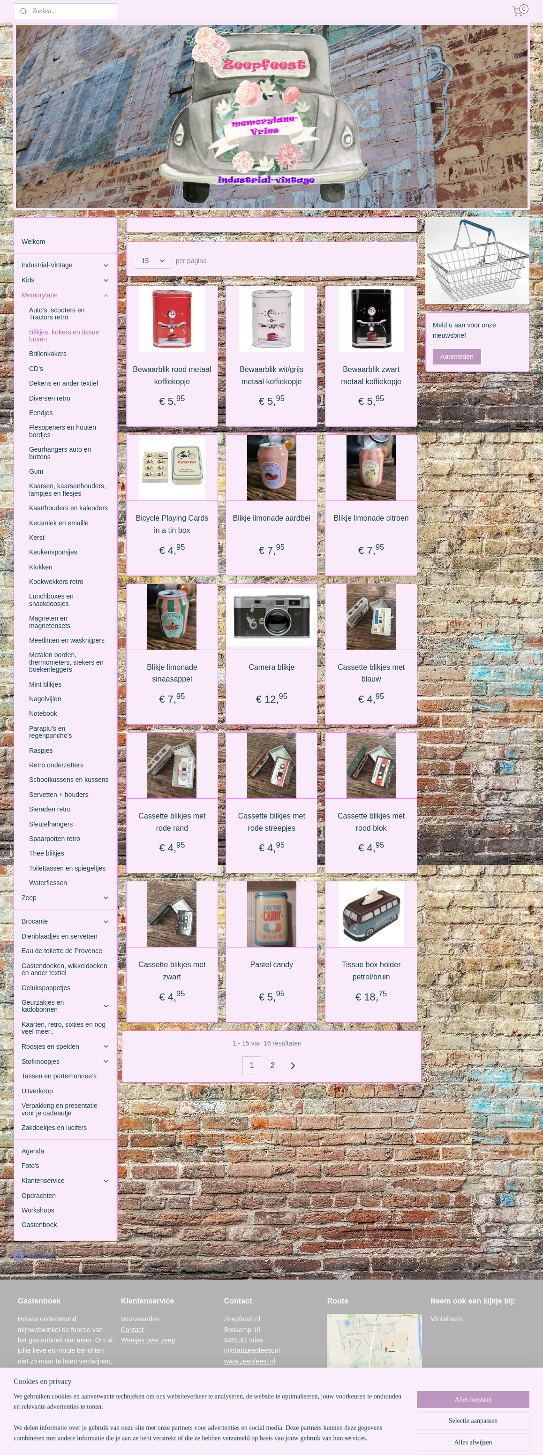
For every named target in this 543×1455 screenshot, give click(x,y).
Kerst (37, 537)
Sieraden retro (50, 809)
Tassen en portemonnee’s (59, 1076)
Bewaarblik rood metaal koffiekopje (172, 375)
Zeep (66, 898)
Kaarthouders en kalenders (68, 508)
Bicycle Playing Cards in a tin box (172, 524)
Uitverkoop (37, 1091)
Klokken (41, 567)
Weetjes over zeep (148, 1340)
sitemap (238, 1437)
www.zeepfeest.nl (249, 1361)
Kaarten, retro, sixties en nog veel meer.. (64, 1028)
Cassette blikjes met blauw (371, 673)
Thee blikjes (46, 853)
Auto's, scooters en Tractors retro (57, 313)
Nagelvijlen (45, 699)
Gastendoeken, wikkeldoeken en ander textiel (64, 969)
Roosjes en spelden (66, 1047)
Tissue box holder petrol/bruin (370, 971)
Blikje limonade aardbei (271, 518)
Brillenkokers (48, 353)
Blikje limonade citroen (370, 518)
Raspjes (41, 750)
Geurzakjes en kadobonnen (66, 1006)
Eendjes (41, 413)
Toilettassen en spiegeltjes (67, 868)
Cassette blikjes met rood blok (371, 822)
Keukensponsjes (53, 552)
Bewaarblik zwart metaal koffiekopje (371, 375)
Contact (132, 1330)
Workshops (38, 1210)
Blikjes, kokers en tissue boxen (64, 335)
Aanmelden (457, 356)
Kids (66, 280)
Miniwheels (446, 1319)
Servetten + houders (58, 794)
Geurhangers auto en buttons (60, 453)
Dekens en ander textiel (63, 383)
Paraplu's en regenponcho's (50, 732)
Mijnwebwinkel (358, 1437)
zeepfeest (34, 1256)
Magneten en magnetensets (49, 621)
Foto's (30, 1165)
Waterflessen (48, 883)
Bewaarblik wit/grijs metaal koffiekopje (271, 375)
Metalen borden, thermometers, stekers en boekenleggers (66, 662)
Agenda (33, 1151)
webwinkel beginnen (286, 1437)
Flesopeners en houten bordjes (62, 431)
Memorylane (66, 295)
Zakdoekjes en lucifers (54, 1127)
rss (254, 1437)
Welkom (33, 241)
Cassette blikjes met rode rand (171, 822)
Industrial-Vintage (66, 265)
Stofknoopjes (66, 1062)
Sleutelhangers (51, 824)
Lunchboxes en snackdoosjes (51, 599)
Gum (36, 471)
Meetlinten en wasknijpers (67, 640)
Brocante (66, 921)
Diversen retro (49, 398)
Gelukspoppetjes (46, 988)
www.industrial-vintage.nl (260, 1371)
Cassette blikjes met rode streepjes (271, 822)
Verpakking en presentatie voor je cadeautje (60, 1109)
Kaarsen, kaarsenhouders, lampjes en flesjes (67, 489)
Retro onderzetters (56, 765)
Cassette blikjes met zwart (171, 971)
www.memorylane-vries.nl (261, 1382)
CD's (36, 368)
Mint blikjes (45, 684)
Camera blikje (271, 667)
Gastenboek (39, 1224)
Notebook (43, 713)
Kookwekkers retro (56, 581)
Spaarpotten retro (54, 838)
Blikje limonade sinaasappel (172, 673)
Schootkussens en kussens (69, 779)
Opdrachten (39, 1195)
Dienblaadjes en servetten (60, 936)
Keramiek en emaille (59, 523)
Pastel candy (271, 965)
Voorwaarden (140, 1319)
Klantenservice (66, 1181)
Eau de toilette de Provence (62, 951)
